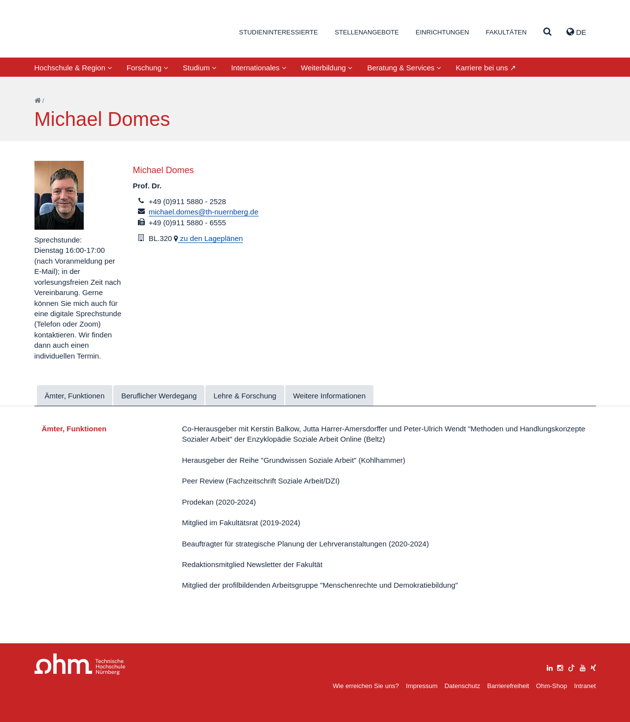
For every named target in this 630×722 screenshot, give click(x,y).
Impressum (421, 686)
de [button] (576, 32)
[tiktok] (571, 667)
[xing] (593, 667)
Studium (199, 67)
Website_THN (81, 31)
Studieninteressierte (278, 32)
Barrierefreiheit (508, 686)
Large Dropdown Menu (80, 664)
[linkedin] (550, 667)
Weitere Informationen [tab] (329, 395)
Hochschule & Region (73, 67)
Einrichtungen (442, 32)
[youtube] (583, 667)
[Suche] (547, 32)
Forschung (147, 67)
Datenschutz (462, 686)
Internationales (258, 67)
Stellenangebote (367, 32)
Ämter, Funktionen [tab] (75, 395)
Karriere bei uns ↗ (486, 67)
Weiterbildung (327, 67)
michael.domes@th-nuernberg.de (204, 212)
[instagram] (560, 667)
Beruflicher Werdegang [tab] (159, 395)
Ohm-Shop (551, 686)
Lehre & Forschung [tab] (244, 395)
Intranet (585, 686)
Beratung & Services (404, 67)
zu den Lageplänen (210, 238)
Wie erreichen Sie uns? (365, 686)
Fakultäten (506, 32)
